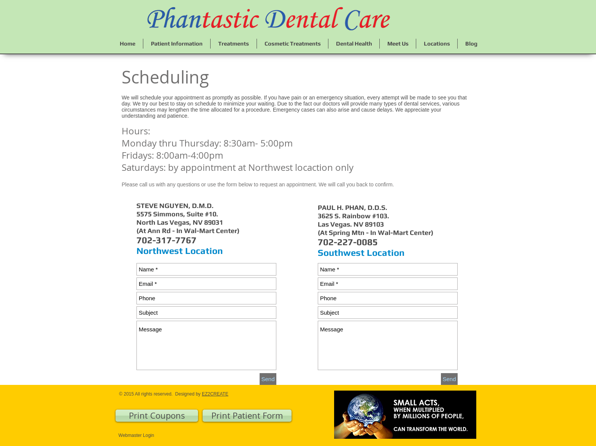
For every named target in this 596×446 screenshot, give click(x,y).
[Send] (268, 379)
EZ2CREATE (215, 394)
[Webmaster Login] (136, 436)
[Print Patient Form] (247, 416)
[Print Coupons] (157, 416)
